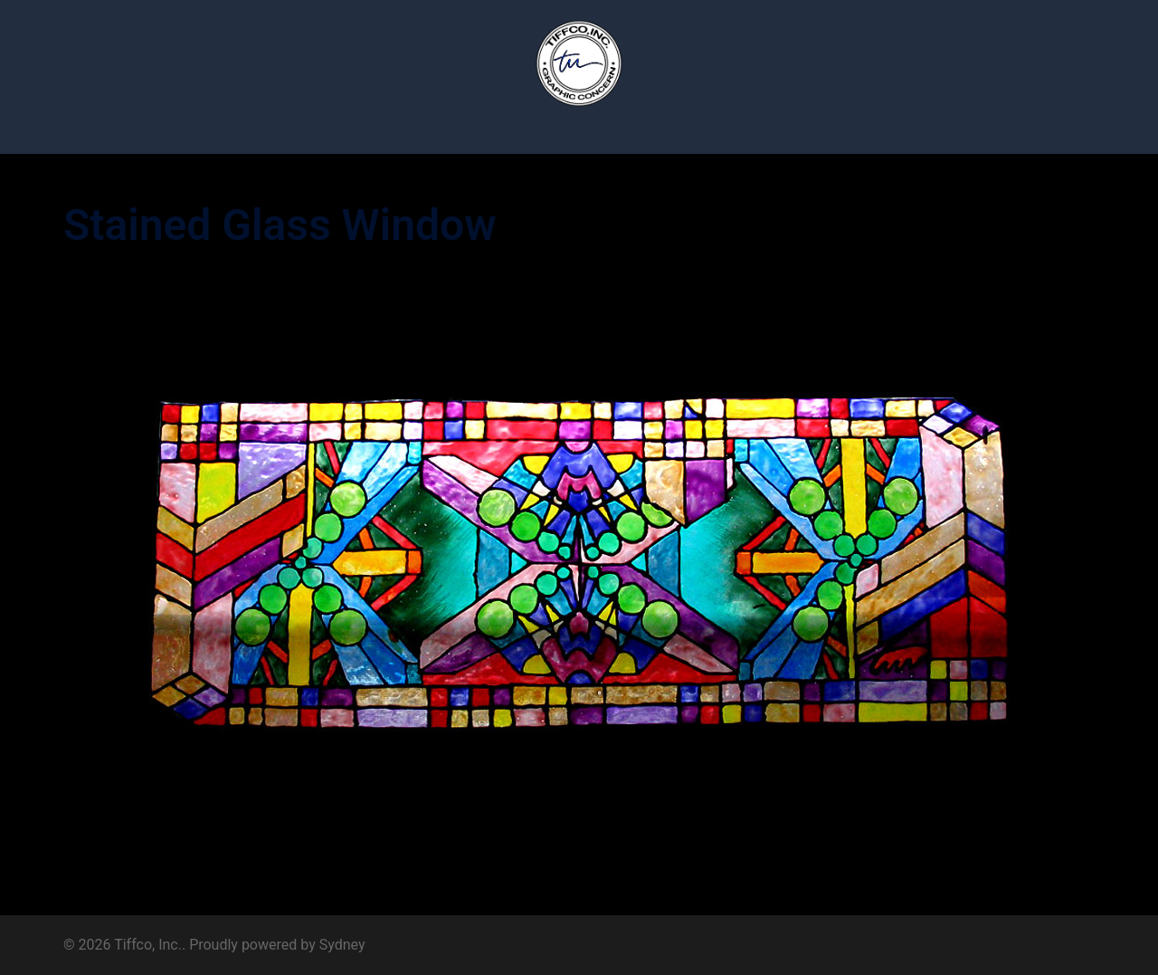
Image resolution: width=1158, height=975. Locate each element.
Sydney (342, 944)
